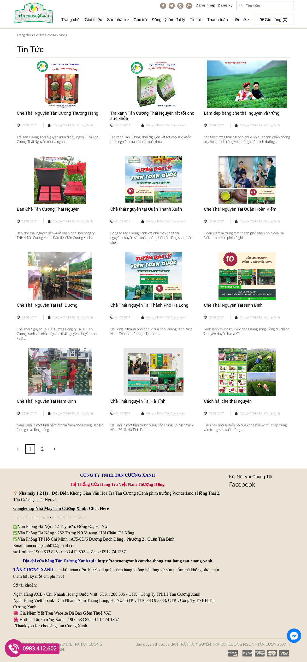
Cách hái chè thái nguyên (228, 401)
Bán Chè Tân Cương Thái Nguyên (48, 209)
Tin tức (196, 19)
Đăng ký (225, 5)
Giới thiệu (93, 19)
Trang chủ (70, 19)
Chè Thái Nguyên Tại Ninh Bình (233, 305)
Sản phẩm (118, 19)
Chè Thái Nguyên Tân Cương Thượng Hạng (57, 113)
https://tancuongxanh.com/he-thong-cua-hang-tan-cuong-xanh (155, 561)
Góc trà (140, 19)
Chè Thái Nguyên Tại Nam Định (46, 401)
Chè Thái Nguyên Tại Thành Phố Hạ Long (149, 305)
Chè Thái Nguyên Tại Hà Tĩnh (137, 401)
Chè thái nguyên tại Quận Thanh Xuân (146, 209)
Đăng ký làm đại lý (168, 19)
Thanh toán (217, 19)
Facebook (242, 484)
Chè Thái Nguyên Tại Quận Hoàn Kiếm (240, 209)
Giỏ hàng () (274, 19)
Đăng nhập (205, 5)
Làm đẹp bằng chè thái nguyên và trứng (241, 113)
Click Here (99, 508)
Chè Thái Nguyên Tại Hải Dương (47, 305)
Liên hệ (241, 19)
